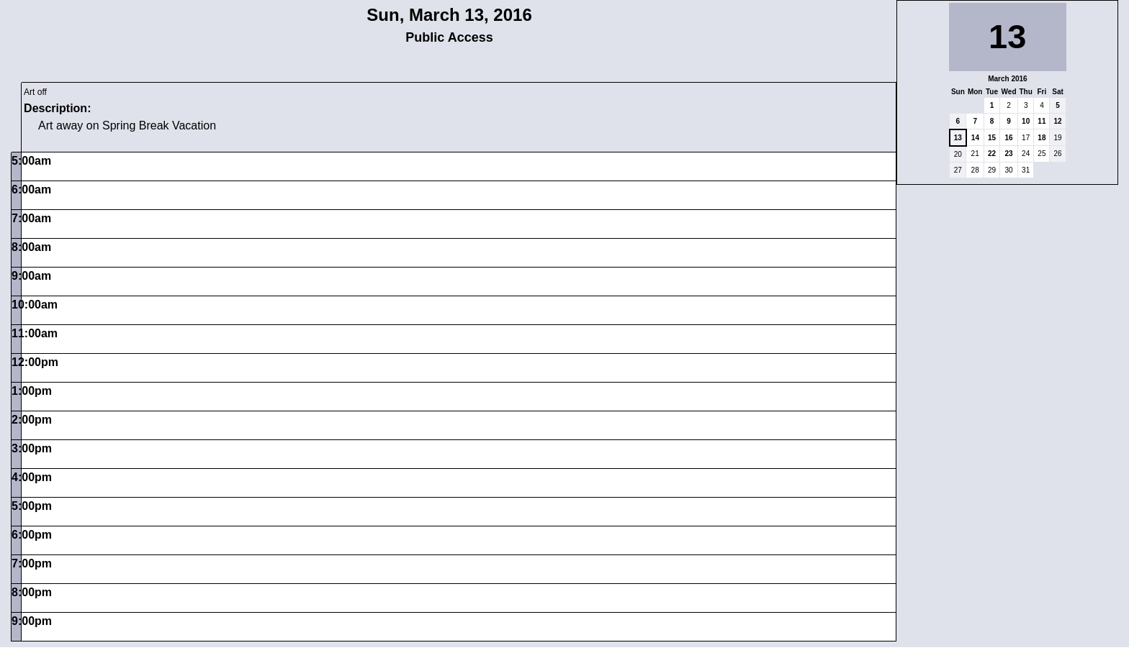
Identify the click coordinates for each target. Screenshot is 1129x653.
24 (1026, 153)
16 (1008, 138)
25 (1041, 153)
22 (992, 153)
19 (1057, 138)
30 (1008, 170)
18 (1041, 138)
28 (975, 170)
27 (958, 170)
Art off (35, 92)
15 (992, 138)
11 (1041, 121)
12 (1057, 121)
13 (958, 138)
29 (992, 170)
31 (1026, 170)
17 (1026, 138)
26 (1057, 153)
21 (975, 153)
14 (975, 138)
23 (1008, 153)
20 (958, 154)
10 (1026, 121)
